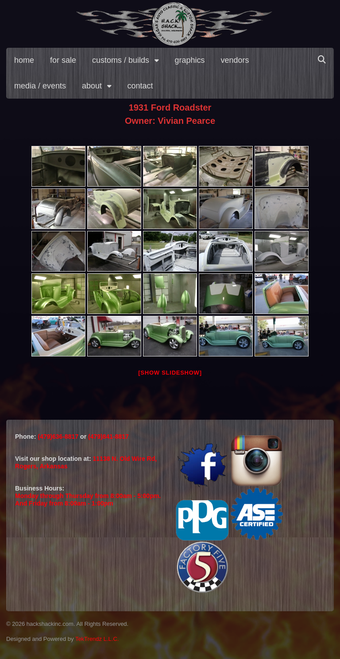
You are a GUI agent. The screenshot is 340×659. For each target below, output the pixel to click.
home (24, 60)
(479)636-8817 (59, 436)
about (92, 85)
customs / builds (120, 60)
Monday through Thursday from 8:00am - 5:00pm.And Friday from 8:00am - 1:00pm (88, 499)
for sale (63, 60)
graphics (190, 60)
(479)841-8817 (108, 436)
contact (140, 85)
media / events (40, 85)
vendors (235, 60)
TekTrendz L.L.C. (97, 639)
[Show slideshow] (169, 372)
